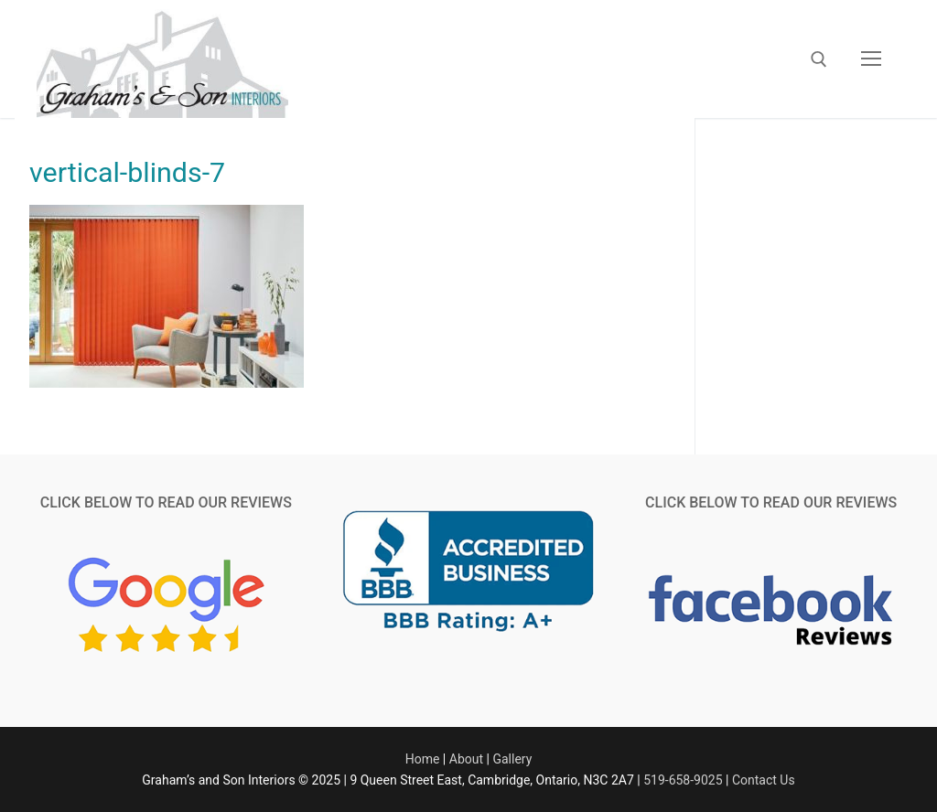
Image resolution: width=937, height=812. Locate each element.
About (466, 759)
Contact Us (763, 780)
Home (422, 759)
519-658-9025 (682, 780)
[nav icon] (871, 59)
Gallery (512, 759)
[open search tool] (819, 59)
